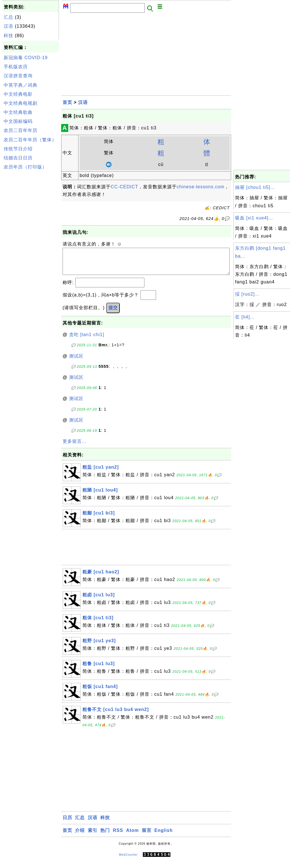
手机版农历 (16, 66)
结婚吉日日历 (18, 157)
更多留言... (74, 447)
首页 (67, 102)
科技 (8, 35)
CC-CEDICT (124, 186)
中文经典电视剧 (20, 103)
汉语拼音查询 (18, 75)
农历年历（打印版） (25, 167)
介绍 (80, 836)
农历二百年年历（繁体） (30, 139)
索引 (92, 836)
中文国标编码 (18, 121)
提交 (113, 313)
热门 (105, 836)
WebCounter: (129, 860)
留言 (147, 836)
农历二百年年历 (20, 130)
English (163, 836)
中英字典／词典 (20, 85)
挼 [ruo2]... (247, 294)
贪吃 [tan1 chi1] (86, 340)
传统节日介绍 (18, 148)
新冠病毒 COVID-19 (26, 57)
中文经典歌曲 (18, 112)
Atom (132, 836)
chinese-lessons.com (200, 186)
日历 (67, 823)
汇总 (8, 17)
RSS (118, 836)
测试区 (76, 361)
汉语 (8, 26)
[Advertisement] (30, 257)
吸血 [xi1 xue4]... (254, 217)
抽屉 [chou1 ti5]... (255, 187)
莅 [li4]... (245, 317)
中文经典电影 (18, 94)
